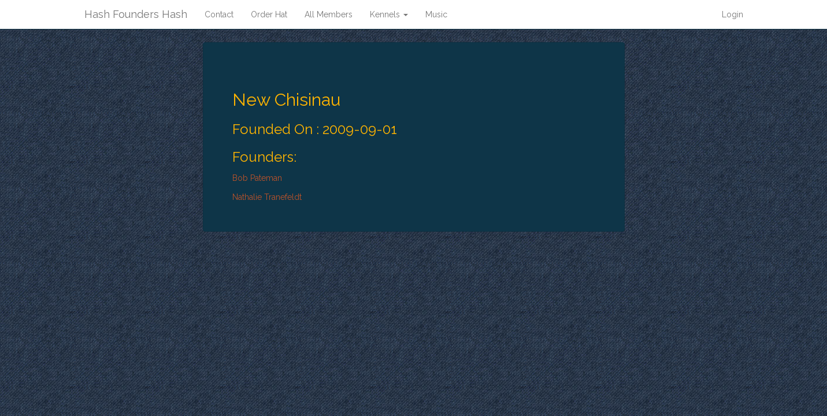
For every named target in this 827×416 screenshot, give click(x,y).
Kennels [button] (389, 14)
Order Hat (269, 14)
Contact (219, 14)
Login (732, 14)
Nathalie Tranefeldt (267, 197)
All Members (329, 14)
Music (436, 14)
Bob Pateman (257, 178)
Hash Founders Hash (135, 14)
